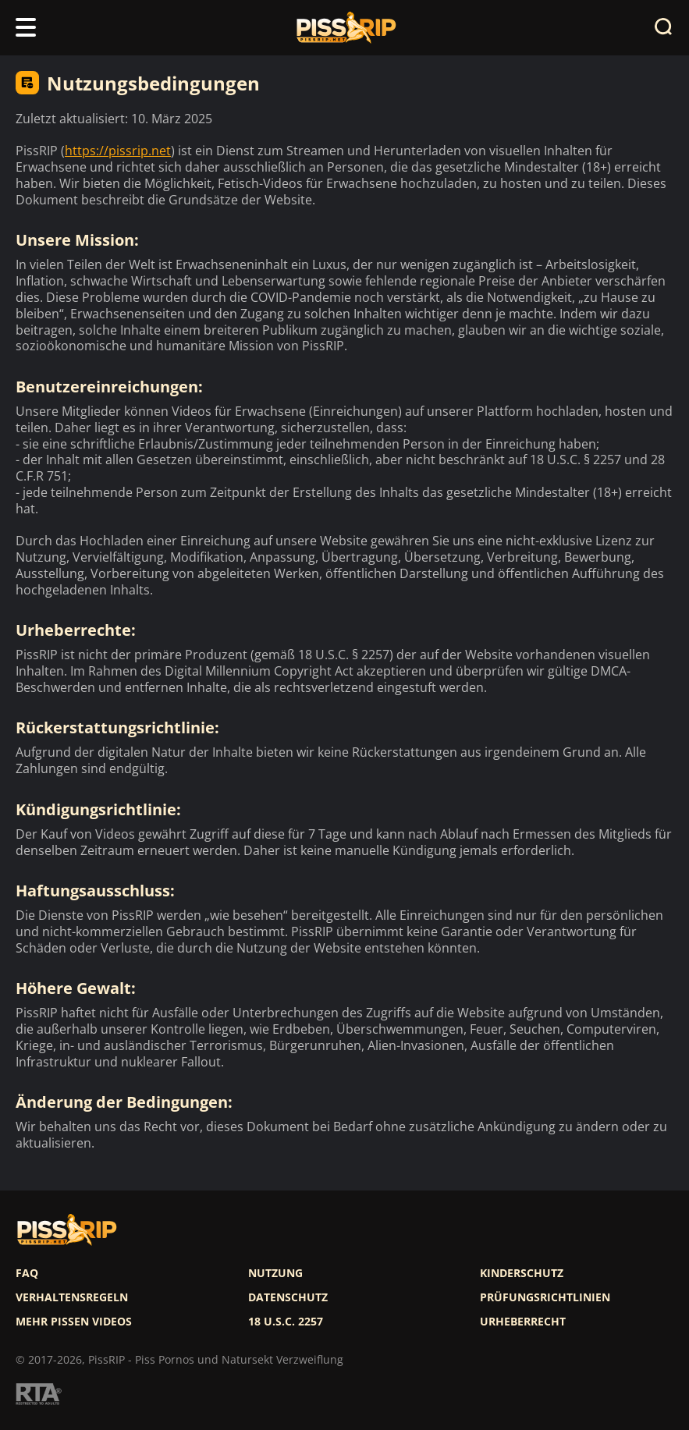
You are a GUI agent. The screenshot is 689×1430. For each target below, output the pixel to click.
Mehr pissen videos (74, 1322)
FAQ (27, 1273)
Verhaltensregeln (72, 1297)
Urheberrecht (523, 1322)
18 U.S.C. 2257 (285, 1322)
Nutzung (275, 1273)
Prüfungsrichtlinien (545, 1297)
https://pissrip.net (118, 151)
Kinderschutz (521, 1273)
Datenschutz (288, 1297)
